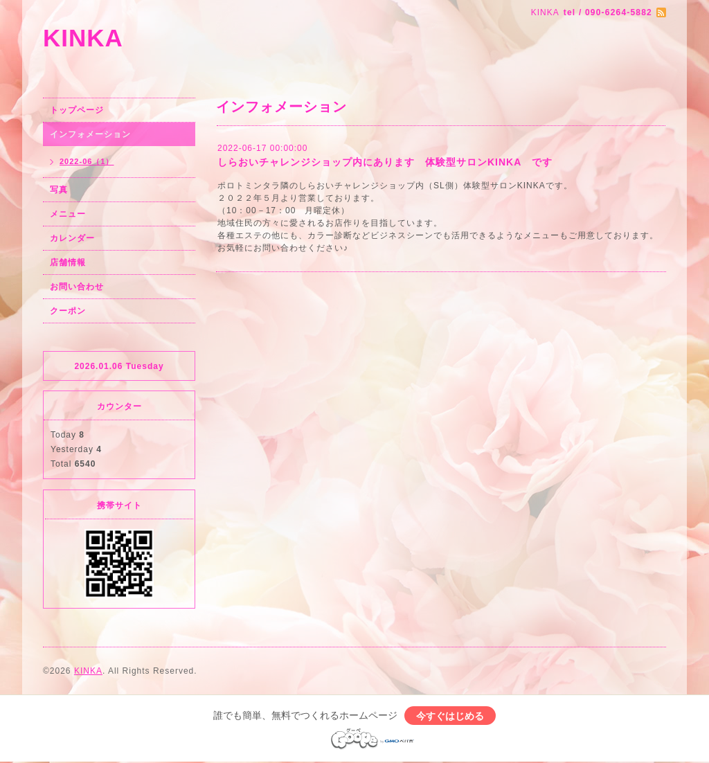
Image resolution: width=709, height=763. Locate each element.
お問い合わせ (77, 286)
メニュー (68, 214)
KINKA (83, 37)
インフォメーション (90, 134)
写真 (59, 190)
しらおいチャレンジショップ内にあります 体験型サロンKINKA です (385, 162)
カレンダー (72, 238)
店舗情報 (68, 262)
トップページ (77, 110)
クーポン (68, 311)
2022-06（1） (87, 161)
